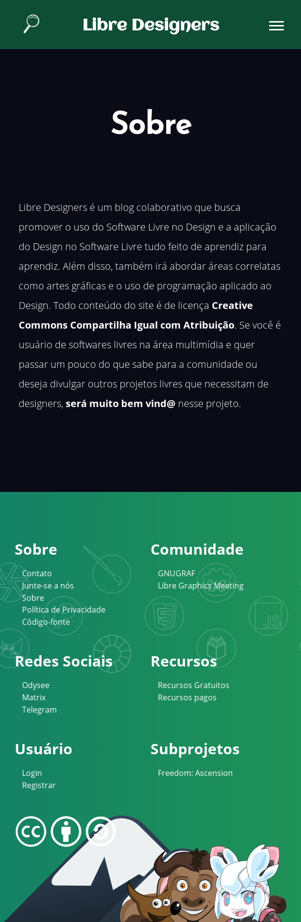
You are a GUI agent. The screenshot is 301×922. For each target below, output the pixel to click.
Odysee (36, 685)
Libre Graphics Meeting (201, 585)
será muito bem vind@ (121, 403)
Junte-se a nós (48, 585)
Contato (37, 573)
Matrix (34, 697)
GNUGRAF (176, 573)
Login (32, 773)
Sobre (33, 597)
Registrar (39, 785)
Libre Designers (150, 26)
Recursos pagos (187, 697)
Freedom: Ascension (195, 773)
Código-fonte (46, 621)
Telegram (39, 709)
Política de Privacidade (63, 609)
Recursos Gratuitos (193, 685)
